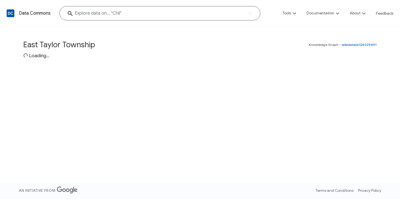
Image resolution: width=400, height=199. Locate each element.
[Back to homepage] (10, 13)
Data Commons (35, 13)
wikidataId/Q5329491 (359, 45)
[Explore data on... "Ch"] (160, 13)
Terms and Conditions (335, 190)
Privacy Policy (369, 190)
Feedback (384, 13)
